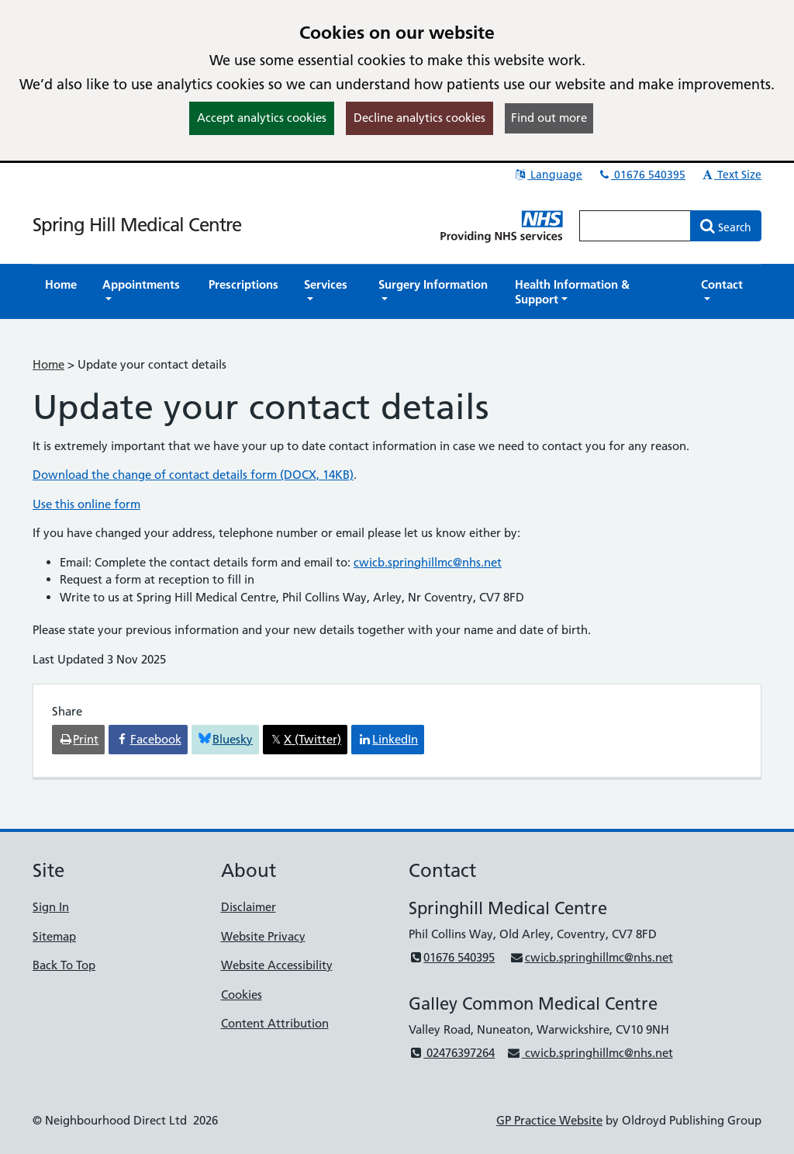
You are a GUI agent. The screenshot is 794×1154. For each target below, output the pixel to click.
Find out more (549, 117)
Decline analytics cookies (419, 117)
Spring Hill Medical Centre (137, 224)
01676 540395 (641, 175)
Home (48, 364)
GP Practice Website (549, 1120)
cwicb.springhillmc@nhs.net (428, 562)
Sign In (51, 906)
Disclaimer (248, 906)
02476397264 (452, 1052)
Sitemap (54, 936)
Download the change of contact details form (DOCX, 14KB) (193, 474)
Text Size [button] (730, 175)
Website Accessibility (277, 965)
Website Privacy (263, 936)
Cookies (241, 994)
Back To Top (64, 965)
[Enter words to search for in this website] (635, 225)
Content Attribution (275, 1023)
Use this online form (86, 504)
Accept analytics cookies (261, 117)
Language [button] (547, 175)
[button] (142, 292)
